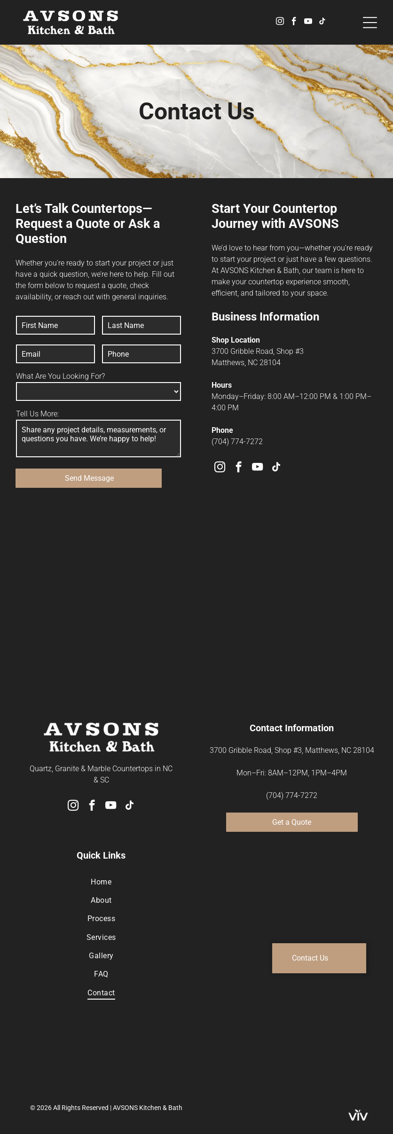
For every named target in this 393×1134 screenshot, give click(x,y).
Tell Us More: (37, 413)
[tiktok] (322, 23)
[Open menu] (370, 23)
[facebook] (294, 23)
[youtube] (308, 23)
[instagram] (280, 23)
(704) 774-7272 (237, 441)
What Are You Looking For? (60, 376)
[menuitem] (101, 881)
